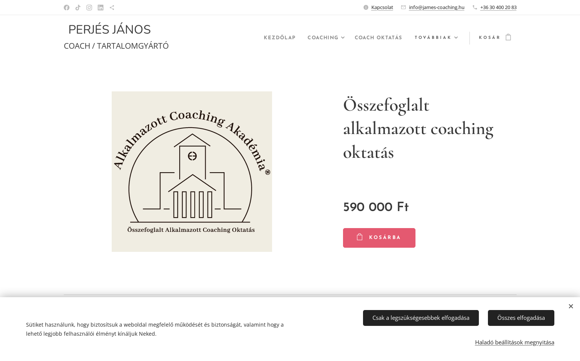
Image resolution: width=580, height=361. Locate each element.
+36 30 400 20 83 (498, 7)
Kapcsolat (382, 7)
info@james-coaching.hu (437, 7)
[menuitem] (269, 38)
